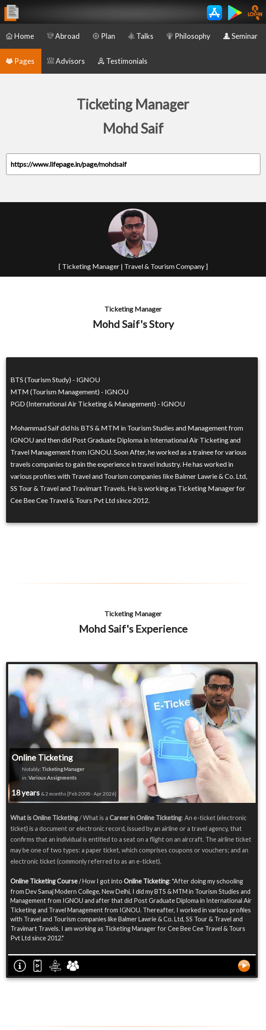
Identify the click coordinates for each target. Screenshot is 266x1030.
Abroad (63, 36)
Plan (104, 36)
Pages (20, 61)
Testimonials (122, 61)
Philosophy (188, 36)
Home (20, 36)
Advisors (66, 61)
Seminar (240, 36)
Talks (140, 36)
